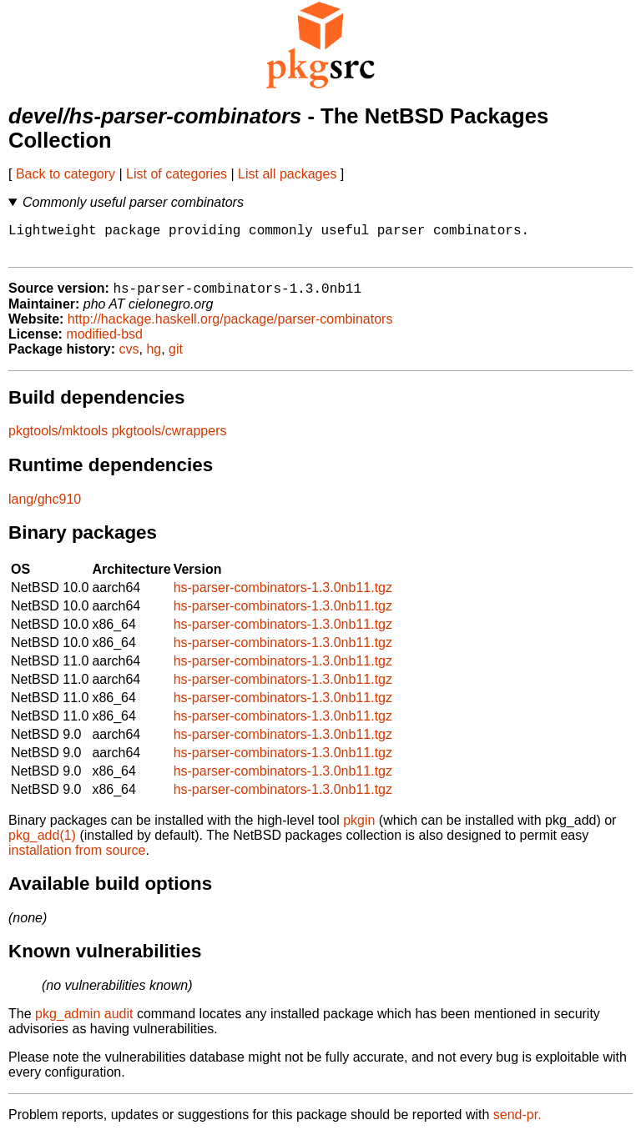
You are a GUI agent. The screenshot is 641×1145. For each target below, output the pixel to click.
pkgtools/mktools (58, 440)
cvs (129, 358)
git (176, 358)
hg (153, 358)
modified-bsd (104, 343)
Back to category (65, 174)
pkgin (359, 829)
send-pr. (517, 1124)
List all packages (287, 174)
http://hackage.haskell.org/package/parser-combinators (230, 328)
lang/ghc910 (44, 508)
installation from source (77, 859)
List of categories (176, 174)
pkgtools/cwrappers (169, 440)
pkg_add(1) (42, 844)
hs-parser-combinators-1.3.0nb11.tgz (283, 597)
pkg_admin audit (84, 1023)
